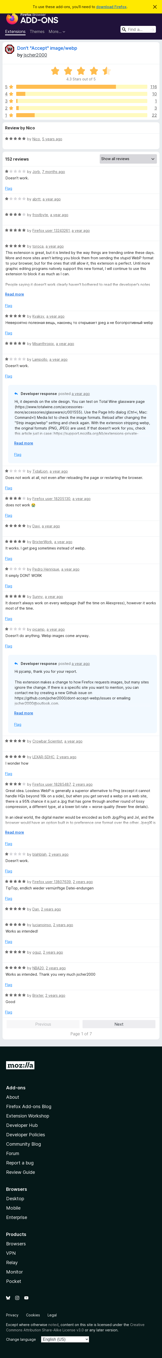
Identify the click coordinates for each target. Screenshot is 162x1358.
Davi (36, 526)
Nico (36, 139)
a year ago (52, 199)
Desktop (15, 1198)
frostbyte (40, 215)
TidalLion (40, 471)
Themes (37, 31)
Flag (8, 188)
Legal (52, 1315)
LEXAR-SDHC (43, 757)
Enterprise (16, 1217)
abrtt (36, 199)
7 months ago (53, 171)
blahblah (39, 854)
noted (53, 1324)
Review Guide (20, 1172)
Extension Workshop (27, 1116)
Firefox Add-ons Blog (28, 1106)
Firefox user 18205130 (51, 498)
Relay (12, 1262)
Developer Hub (22, 1125)
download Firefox (111, 7)
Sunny (37, 596)
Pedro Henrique (45, 569)
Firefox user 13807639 (51, 882)
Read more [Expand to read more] (14, 294)
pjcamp (38, 629)
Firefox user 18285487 (51, 784)
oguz (36, 952)
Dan (35, 909)
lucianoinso (41, 925)
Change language (21, 1339)
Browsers (16, 1243)
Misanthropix (43, 343)
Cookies (33, 1315)
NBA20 (38, 968)
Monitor (14, 1272)
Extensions (15, 31)
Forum (12, 1153)
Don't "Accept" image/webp (47, 48)
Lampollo (39, 359)
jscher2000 (35, 55)
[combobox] (138, 29)
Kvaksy (38, 316)
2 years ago (66, 757)
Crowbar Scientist (47, 741)
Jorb (36, 171)
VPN (11, 1253)
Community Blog (23, 1144)
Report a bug (20, 1162)
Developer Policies (25, 1134)
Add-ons (16, 1087)
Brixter (37, 995)
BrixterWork (42, 542)
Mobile (13, 1208)
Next (119, 1024)
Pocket (13, 1281)
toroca (38, 246)
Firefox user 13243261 (51, 230)
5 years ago (52, 139)
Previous (43, 1024)
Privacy (12, 1315)
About (12, 1097)
